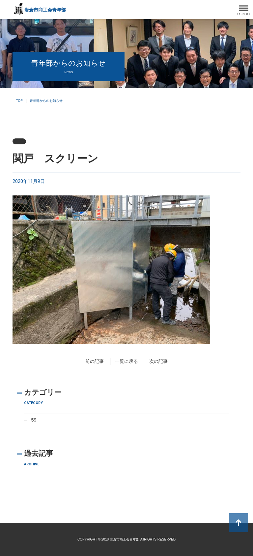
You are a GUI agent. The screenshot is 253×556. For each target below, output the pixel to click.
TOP (19, 100)
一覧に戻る (126, 361)
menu (243, 13)
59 (34, 420)
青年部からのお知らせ (46, 100)
